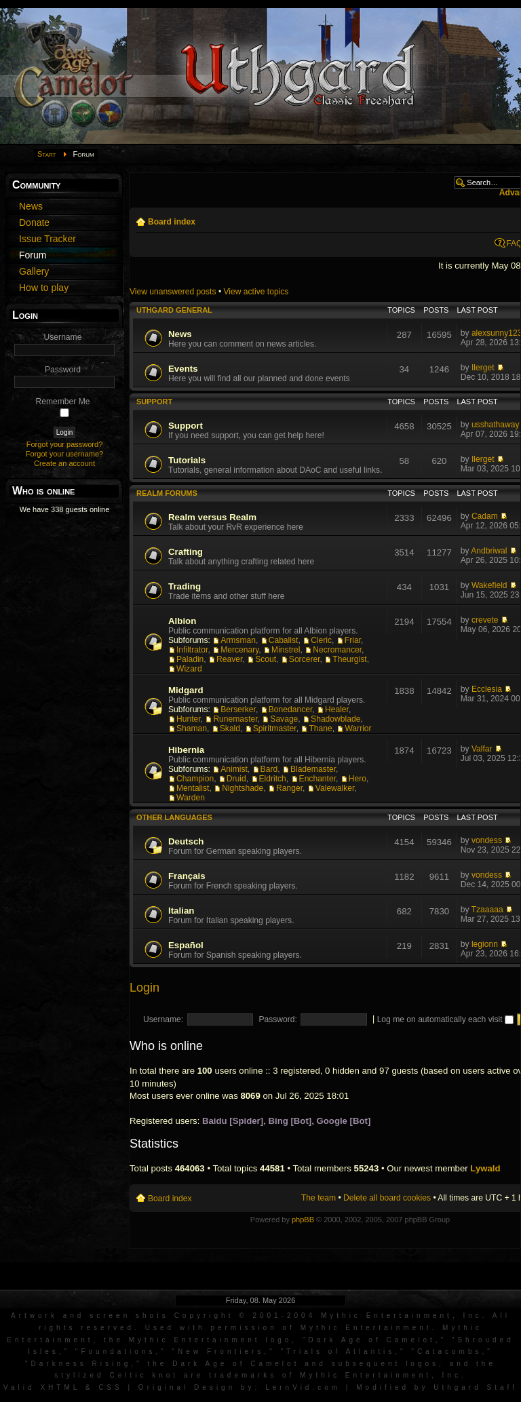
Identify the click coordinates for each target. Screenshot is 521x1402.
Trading (184, 586)
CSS (110, 1387)
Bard (269, 769)
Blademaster (313, 769)
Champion (195, 778)
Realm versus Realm (212, 517)
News (180, 334)
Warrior (358, 728)
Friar (353, 640)
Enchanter (317, 778)
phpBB (303, 1219)
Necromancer (337, 650)
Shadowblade (335, 719)
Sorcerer (304, 659)
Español (186, 945)
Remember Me (63, 401)
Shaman (191, 728)
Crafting (185, 552)
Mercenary (239, 650)
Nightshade (242, 788)
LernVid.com (303, 1387)
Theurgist (349, 659)
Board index (171, 222)
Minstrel (285, 650)
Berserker (238, 709)
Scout (265, 659)
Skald (230, 728)
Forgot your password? (64, 444)
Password (63, 369)
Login (144, 987)
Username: (163, 1019)
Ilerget (483, 367)
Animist (234, 769)
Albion (182, 621)
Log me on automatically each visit (445, 1019)
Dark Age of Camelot (371, 1340)
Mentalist (192, 788)
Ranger (289, 788)
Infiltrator (192, 650)
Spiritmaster (274, 728)
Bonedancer (291, 709)
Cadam (484, 516)
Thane (320, 728)
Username (63, 337)
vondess (486, 840)
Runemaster (235, 719)
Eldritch (272, 778)
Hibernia (186, 750)
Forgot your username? (64, 454)
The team (318, 1198)
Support (154, 401)
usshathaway (495, 424)
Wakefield (489, 585)
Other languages (174, 817)
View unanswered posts (173, 291)
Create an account (64, 463)
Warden (190, 797)
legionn (484, 944)
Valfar (482, 749)
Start (46, 154)
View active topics (255, 291)
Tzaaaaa (487, 909)
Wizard (189, 669)
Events (183, 369)
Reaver (229, 659)
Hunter (188, 719)
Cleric (321, 640)
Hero (357, 778)
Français (187, 876)
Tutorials (187, 460)
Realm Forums (166, 493)
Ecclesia (486, 689)
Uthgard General (174, 310)
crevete (485, 620)
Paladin (190, 659)
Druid (236, 778)
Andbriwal (489, 551)
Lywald (485, 1168)
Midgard (186, 690)
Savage (284, 719)
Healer (337, 709)
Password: (277, 1019)
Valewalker (335, 788)
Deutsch (186, 841)
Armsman (238, 640)
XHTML (60, 1387)
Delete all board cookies (387, 1198)
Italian (181, 911)
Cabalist (283, 640)
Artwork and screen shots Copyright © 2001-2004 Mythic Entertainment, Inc (246, 1315)
